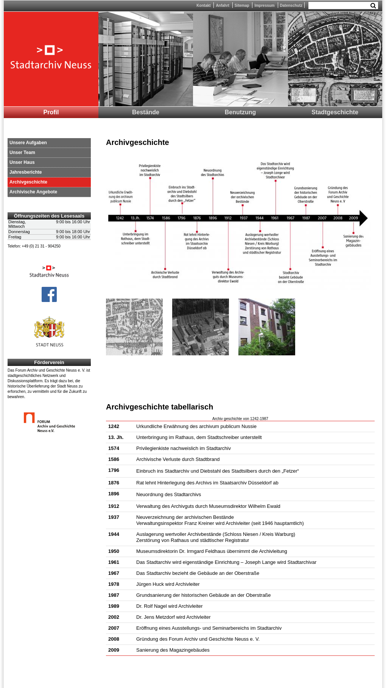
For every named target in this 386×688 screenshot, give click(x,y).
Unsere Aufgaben (28, 142)
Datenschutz (291, 5)
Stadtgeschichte (334, 112)
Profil (51, 112)
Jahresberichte (25, 172)
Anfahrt (222, 5)
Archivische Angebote (33, 192)
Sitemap (242, 5)
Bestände (145, 112)
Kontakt (203, 5)
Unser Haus (22, 162)
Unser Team (22, 152)
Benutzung (240, 112)
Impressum (264, 5)
